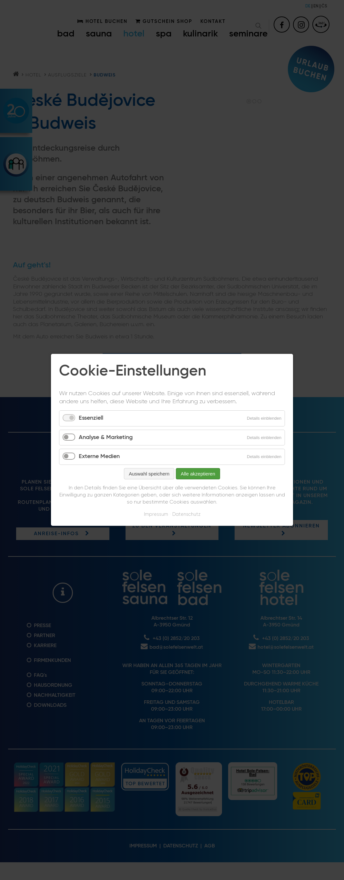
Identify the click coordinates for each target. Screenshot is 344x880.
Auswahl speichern (149, 473)
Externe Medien (99, 457)
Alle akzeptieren (198, 473)
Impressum (156, 514)
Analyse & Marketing (106, 437)
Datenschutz (186, 514)
